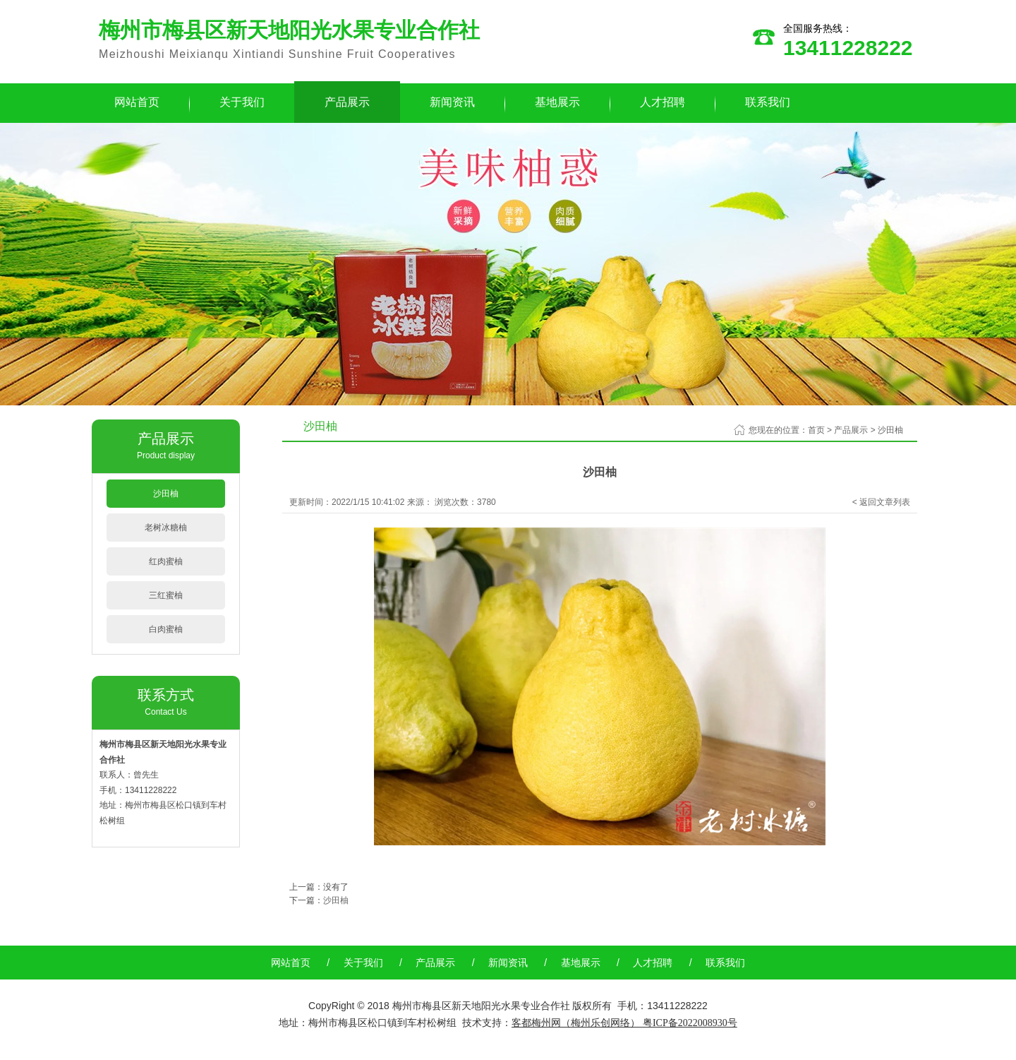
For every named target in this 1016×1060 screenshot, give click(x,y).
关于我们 (242, 102)
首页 (816, 430)
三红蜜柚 (166, 595)
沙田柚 (166, 494)
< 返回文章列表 (881, 502)
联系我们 (767, 102)
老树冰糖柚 (166, 527)
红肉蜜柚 (166, 561)
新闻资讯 (452, 102)
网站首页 (136, 102)
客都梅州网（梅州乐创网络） (576, 1022)
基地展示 (557, 102)
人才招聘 (662, 102)
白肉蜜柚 (166, 629)
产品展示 (347, 102)
